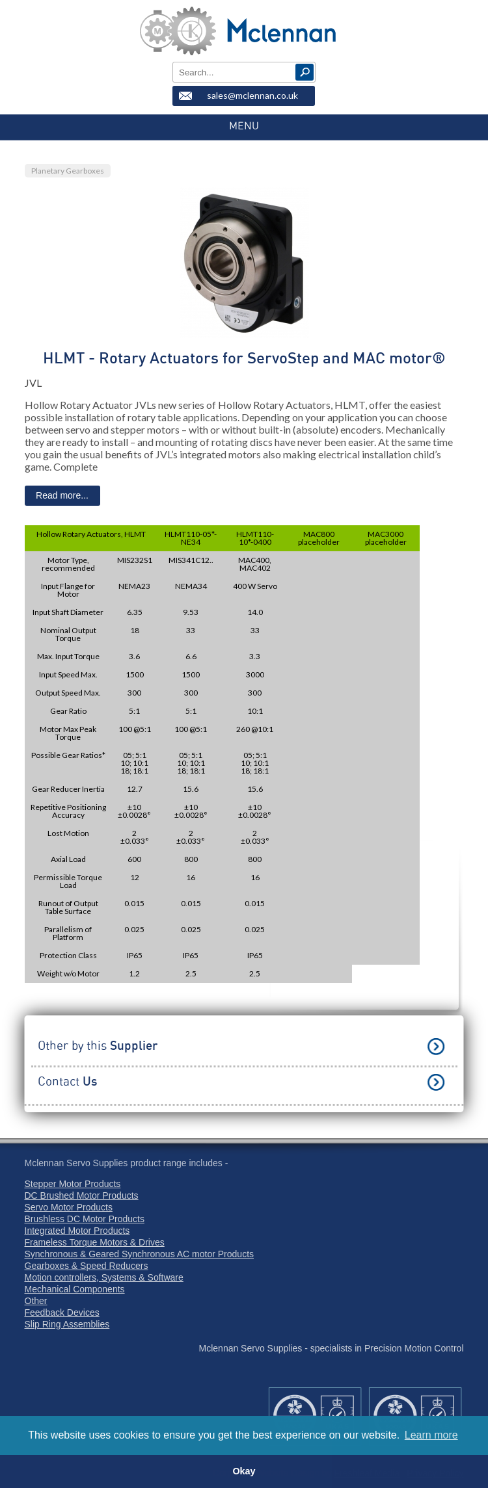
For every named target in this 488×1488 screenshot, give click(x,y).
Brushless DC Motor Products (84, 1219)
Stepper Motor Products (73, 1184)
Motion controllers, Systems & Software (104, 1277)
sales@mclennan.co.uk (252, 95)
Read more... (62, 495)
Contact (67, 1082)
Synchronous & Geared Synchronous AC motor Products (139, 1254)
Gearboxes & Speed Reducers (86, 1265)
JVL (33, 382)
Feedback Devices (62, 1312)
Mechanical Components (75, 1289)
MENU (244, 126)
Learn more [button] (431, 1435)
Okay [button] (243, 1471)
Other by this (97, 1046)
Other (36, 1301)
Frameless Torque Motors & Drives (95, 1242)
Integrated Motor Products (77, 1230)
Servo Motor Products (69, 1207)
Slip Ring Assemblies (67, 1324)
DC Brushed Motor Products (82, 1195)
